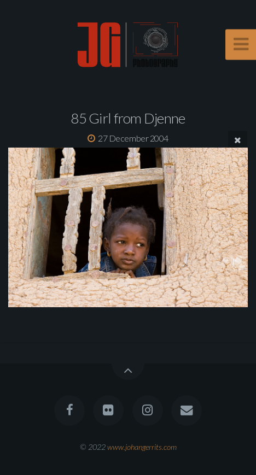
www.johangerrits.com (142, 446)
